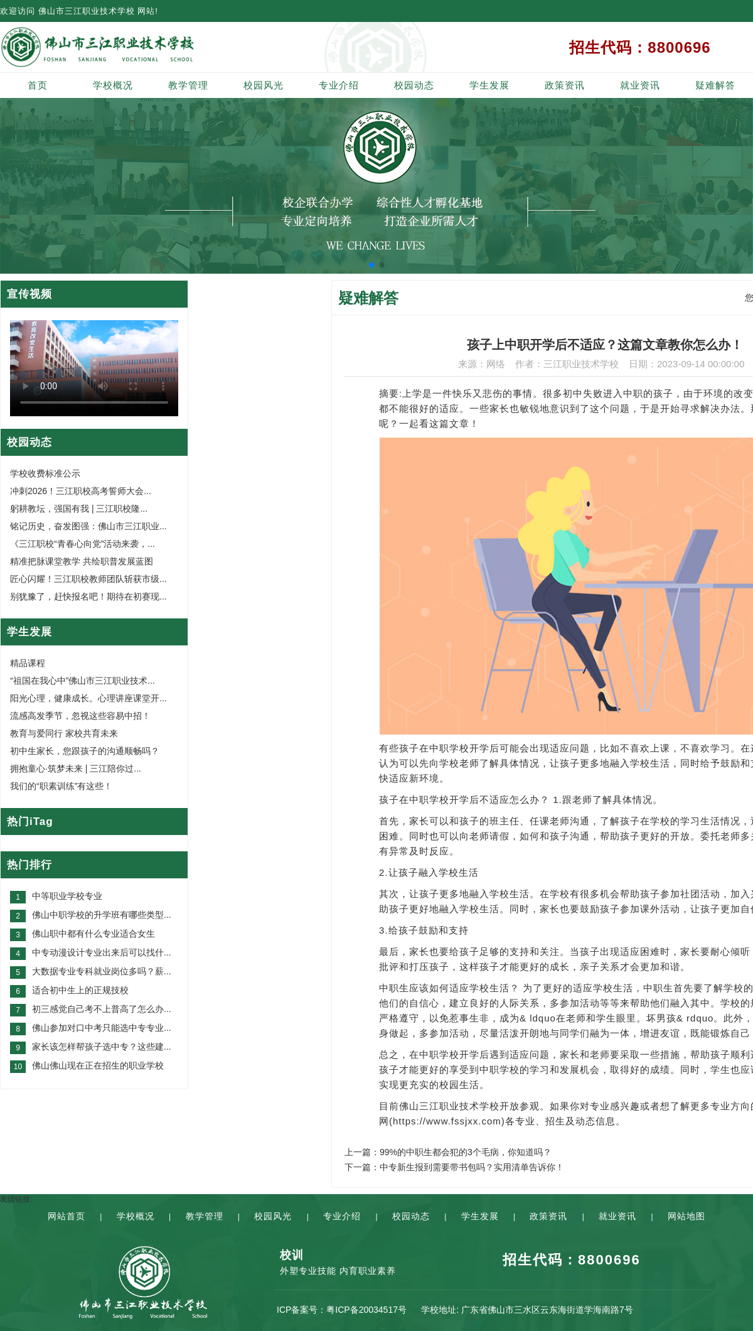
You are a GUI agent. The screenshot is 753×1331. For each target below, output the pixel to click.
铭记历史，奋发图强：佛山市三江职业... (88, 526)
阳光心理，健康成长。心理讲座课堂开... (88, 698)
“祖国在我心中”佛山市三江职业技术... (82, 681)
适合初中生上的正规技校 (80, 990)
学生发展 (489, 85)
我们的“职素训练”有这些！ (61, 786)
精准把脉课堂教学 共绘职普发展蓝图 (81, 561)
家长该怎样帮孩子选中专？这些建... (101, 1047)
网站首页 (66, 1216)
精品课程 (27, 663)
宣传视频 (29, 294)
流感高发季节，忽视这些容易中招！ (80, 716)
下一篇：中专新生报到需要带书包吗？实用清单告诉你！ (454, 1167)
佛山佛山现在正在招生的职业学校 (98, 1065)
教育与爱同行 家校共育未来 (64, 733)
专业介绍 (339, 85)
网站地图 (686, 1216)
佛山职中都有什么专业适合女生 (93, 934)
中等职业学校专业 (67, 896)
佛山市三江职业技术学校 (86, 11)
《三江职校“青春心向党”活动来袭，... (82, 544)
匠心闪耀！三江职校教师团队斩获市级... (88, 579)
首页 (38, 85)
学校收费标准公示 (45, 473)
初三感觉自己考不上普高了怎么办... (101, 1009)
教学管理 (188, 85)
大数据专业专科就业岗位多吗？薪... (101, 971)
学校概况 (113, 85)
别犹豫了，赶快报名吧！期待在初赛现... (88, 596)
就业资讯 (640, 85)
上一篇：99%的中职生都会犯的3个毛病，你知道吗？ (448, 1152)
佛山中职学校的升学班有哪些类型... (101, 915)
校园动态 (414, 85)
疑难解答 (715, 85)
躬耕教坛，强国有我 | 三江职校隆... (78, 509)
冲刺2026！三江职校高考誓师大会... (80, 491)
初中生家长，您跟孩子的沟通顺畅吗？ (84, 751)
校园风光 (263, 85)
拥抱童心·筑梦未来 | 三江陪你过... (75, 768)
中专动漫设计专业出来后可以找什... (101, 952)
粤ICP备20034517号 (366, 1310)
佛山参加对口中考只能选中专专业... (101, 1028)
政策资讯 (565, 85)
